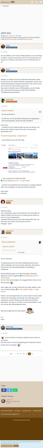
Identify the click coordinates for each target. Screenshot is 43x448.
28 (23, 353)
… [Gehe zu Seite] (15, 353)
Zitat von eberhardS (8, 242)
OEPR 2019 (9, 400)
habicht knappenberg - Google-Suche (15, 136)
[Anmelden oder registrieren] (36, 2)
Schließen (16, 445)
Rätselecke (8, 403)
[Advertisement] (21, 19)
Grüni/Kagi (29, 39)
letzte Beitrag (10, 39)
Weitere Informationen (7, 445)
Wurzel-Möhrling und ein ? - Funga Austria (16, 180)
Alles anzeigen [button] (21, 252)
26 (18, 353)
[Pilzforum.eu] (8, 2)
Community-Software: (21, 420)
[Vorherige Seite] (11, 354)
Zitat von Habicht (7, 110)
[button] (40, 2)
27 (21, 353)
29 (26, 353)
